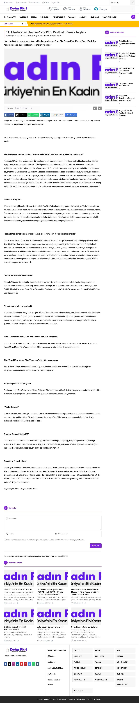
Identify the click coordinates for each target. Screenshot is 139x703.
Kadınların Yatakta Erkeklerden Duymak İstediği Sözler (126, 72)
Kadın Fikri (71, 699)
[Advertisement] (52, 497)
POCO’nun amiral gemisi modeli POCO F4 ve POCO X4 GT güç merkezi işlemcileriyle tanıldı (50, 592)
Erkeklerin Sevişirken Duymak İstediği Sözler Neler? (127, 99)
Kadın (84, 699)
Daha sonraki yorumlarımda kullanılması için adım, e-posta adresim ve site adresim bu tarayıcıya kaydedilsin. (45, 540)
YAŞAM (19, 36)
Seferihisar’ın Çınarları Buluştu (84, 627)
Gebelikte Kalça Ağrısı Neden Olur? (127, 42)
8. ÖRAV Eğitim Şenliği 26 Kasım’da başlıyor (15, 628)
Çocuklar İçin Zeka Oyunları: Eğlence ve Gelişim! (51, 24)
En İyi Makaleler (43, 699)
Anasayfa (10, 36)
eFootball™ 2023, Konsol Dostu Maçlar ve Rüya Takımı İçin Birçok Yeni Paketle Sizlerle (85, 592)
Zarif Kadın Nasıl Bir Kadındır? (126, 84)
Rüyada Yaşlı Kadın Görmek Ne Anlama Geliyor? (127, 56)
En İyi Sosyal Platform (58, 699)
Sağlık (79, 699)
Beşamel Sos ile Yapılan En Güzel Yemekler (126, 112)
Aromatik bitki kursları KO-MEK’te (18, 589)
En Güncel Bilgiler (93, 699)
